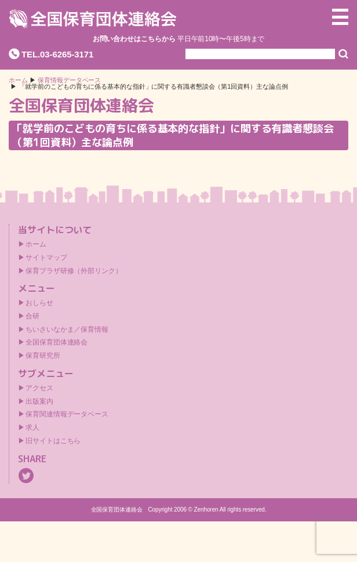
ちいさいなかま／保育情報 (67, 329)
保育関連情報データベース (67, 414)
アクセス (39, 388)
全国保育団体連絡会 (57, 342)
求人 (32, 427)
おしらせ (39, 303)
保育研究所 (43, 355)
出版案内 (39, 401)
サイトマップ (46, 257)
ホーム (18, 80)
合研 (32, 316)
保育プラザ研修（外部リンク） (74, 271)
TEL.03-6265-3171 (57, 54)
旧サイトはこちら (53, 441)
